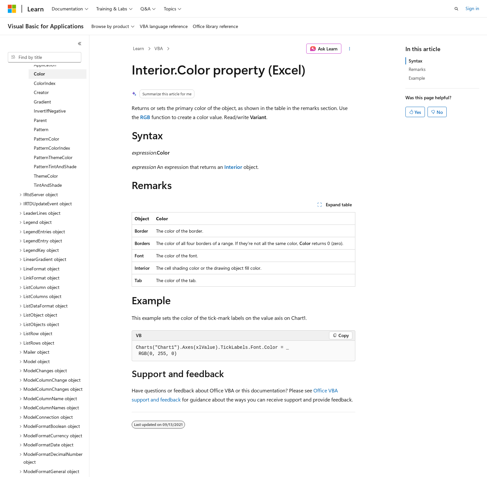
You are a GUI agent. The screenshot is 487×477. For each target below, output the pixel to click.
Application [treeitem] (45, 64)
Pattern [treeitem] (41, 129)
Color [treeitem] (39, 74)
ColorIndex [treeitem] (44, 83)
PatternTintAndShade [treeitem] (55, 166)
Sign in (472, 8)
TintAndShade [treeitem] (48, 185)
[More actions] (349, 49)
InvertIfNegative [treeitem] (50, 111)
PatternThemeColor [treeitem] (53, 157)
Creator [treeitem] (41, 92)
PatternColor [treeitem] (46, 139)
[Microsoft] (12, 9)
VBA (158, 48)
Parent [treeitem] (40, 120)
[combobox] (44, 57)
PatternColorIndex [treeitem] (52, 148)
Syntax (415, 61)
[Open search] (456, 9)
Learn (138, 48)
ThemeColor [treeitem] (46, 176)
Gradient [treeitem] (42, 102)
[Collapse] (79, 43)
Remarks (417, 69)
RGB (145, 117)
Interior (233, 166)
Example (417, 78)
